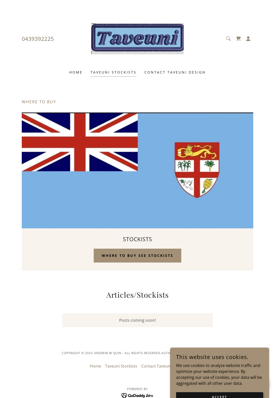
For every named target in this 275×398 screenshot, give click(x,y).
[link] (137, 38)
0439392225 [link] (38, 38)
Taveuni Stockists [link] (114, 72)
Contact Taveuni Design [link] (175, 72)
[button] (248, 39)
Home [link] (76, 72)
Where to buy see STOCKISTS (137, 255)
